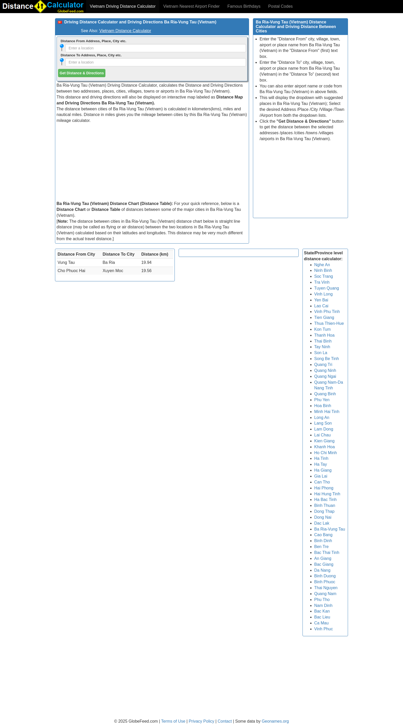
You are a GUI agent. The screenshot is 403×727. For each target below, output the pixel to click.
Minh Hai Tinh (327, 411)
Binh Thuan (324, 505)
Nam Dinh (323, 605)
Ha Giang (323, 470)
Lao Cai (321, 306)
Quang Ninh (325, 370)
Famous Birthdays (244, 6)
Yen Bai (321, 300)
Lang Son (323, 423)
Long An (321, 417)
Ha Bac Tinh (325, 499)
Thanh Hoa (324, 335)
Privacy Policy (202, 721)
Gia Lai (320, 476)
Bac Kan (322, 611)
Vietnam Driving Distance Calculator (123, 6)
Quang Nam (325, 593)
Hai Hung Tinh (327, 494)
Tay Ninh (322, 347)
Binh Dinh (323, 540)
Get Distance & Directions (82, 73)
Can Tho (322, 482)
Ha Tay (320, 464)
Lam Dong (323, 429)
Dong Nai (323, 517)
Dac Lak (321, 523)
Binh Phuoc (324, 582)
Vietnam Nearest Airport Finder (191, 6)
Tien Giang (324, 317)
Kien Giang (324, 441)
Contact (225, 721)
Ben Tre (321, 546)
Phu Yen (322, 400)
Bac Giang (324, 564)
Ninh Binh (323, 270)
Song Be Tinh (326, 358)
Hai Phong (324, 488)
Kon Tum (322, 329)
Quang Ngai (325, 376)
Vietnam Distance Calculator (125, 31)
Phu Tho (322, 599)
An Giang (323, 558)
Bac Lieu (322, 617)
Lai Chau (322, 435)
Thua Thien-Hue (329, 323)
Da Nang (322, 570)
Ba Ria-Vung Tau (329, 529)
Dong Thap (324, 511)
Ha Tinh (321, 458)
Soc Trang (323, 276)
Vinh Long (323, 294)
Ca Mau (321, 623)
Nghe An (322, 265)
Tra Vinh (322, 282)
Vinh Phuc (323, 629)
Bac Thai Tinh (327, 552)
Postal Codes (280, 6)
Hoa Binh (322, 405)
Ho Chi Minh (325, 453)
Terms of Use (174, 721)
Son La (320, 353)
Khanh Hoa (324, 447)
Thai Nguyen (326, 588)
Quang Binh (325, 394)
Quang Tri (323, 364)
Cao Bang (323, 535)
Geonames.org (275, 721)
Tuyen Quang (326, 288)
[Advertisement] (152, 162)
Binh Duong (325, 576)
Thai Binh (323, 341)
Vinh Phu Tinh (327, 311)
